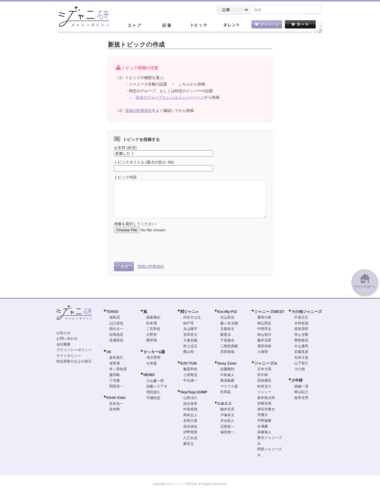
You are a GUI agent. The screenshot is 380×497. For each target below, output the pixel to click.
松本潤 (151, 324)
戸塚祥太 (227, 416)
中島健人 (227, 375)
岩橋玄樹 (264, 404)
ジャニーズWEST (269, 312)
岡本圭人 (190, 416)
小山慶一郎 (155, 381)
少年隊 (297, 381)
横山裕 (188, 352)
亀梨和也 (190, 370)
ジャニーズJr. (266, 364)
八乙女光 (190, 439)
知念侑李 (190, 404)
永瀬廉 (262, 427)
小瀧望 (262, 352)
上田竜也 (190, 375)
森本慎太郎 (266, 398)
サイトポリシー (68, 356)
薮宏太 (188, 444)
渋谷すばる (192, 318)
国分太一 (116, 329)
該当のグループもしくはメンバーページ (170, 98)
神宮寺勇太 (266, 410)
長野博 (114, 364)
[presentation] (158, 248)
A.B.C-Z (224, 404)
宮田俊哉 (227, 352)
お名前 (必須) (125, 148)
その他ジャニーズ (306, 312)
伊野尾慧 (190, 433)
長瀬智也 (116, 341)
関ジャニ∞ (189, 312)
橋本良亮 (227, 410)
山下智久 (301, 364)
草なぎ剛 (301, 335)
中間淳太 (264, 329)
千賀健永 (227, 341)
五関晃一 (227, 427)
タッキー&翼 (154, 352)
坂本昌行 (116, 358)
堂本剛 (114, 410)
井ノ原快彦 (118, 370)
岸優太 (262, 415)
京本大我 (264, 370)
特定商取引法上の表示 (74, 362)
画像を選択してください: (135, 224)
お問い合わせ (67, 339)
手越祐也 (153, 398)
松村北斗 (264, 387)
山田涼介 (190, 398)
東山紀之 (301, 392)
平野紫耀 (264, 421)
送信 (124, 267)
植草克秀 (301, 398)
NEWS (149, 375)
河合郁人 (227, 421)
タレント (231, 26)
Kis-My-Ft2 (227, 312)
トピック (199, 26)
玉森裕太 (227, 329)
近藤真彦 (301, 352)
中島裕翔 (190, 410)
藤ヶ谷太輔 (229, 324)
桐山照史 (264, 324)
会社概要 (63, 345)
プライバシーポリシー (74, 350)
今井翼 (151, 364)
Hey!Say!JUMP (193, 392)
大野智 (151, 335)
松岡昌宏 (116, 335)
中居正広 (301, 318)
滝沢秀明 (153, 358)
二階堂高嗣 (229, 347)
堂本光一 (116, 404)
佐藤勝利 (227, 370)
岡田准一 (116, 387)
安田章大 (190, 335)
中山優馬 (301, 347)
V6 (108, 352)
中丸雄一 (190, 381)
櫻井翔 (151, 341)
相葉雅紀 (153, 318)
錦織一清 (301, 387)
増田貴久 (153, 393)
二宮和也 (153, 329)
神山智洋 (264, 335)
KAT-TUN (188, 364)
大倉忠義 (190, 341)
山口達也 (116, 324)
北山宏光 (227, 318)
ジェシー (264, 392)
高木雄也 (190, 427)
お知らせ (63, 333)
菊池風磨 (227, 381)
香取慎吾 (301, 341)
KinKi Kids (116, 398)
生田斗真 (301, 358)
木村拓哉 (301, 324)
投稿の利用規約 (138, 111)
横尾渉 (225, 335)
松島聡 (225, 392)
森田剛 (114, 375)
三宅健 (114, 381)
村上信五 (190, 347)
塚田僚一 (227, 433)
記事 (166, 26)
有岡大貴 (190, 421)
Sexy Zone (226, 364)
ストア (134, 26)
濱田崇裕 (264, 347)
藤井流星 (264, 341)
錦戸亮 (188, 324)
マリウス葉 (229, 387)
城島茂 (114, 318)
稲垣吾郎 (301, 329)
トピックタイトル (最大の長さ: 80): (144, 163)
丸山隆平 (190, 329)
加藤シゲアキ (156, 387)
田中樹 (262, 375)
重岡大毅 (264, 318)
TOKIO (112, 312)
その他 (299, 370)
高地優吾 (264, 381)
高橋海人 (264, 433)
